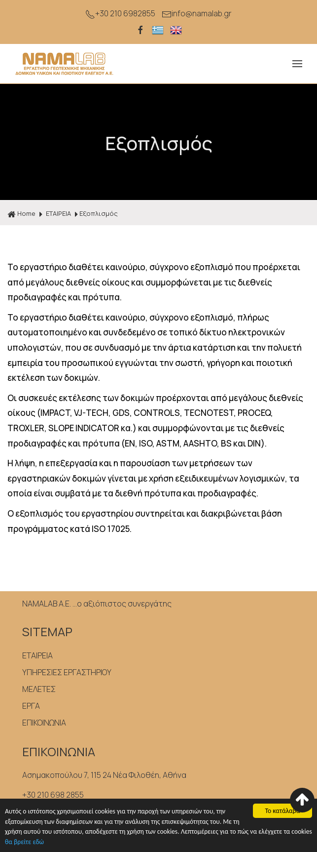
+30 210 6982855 (120, 13)
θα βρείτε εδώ (24, 842)
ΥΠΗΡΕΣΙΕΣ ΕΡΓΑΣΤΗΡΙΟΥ (66, 672)
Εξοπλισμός (98, 213)
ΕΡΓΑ (31, 705)
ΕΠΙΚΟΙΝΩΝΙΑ (44, 722)
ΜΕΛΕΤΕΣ (39, 689)
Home (21, 213)
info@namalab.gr (197, 13)
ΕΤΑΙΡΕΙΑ (58, 213)
